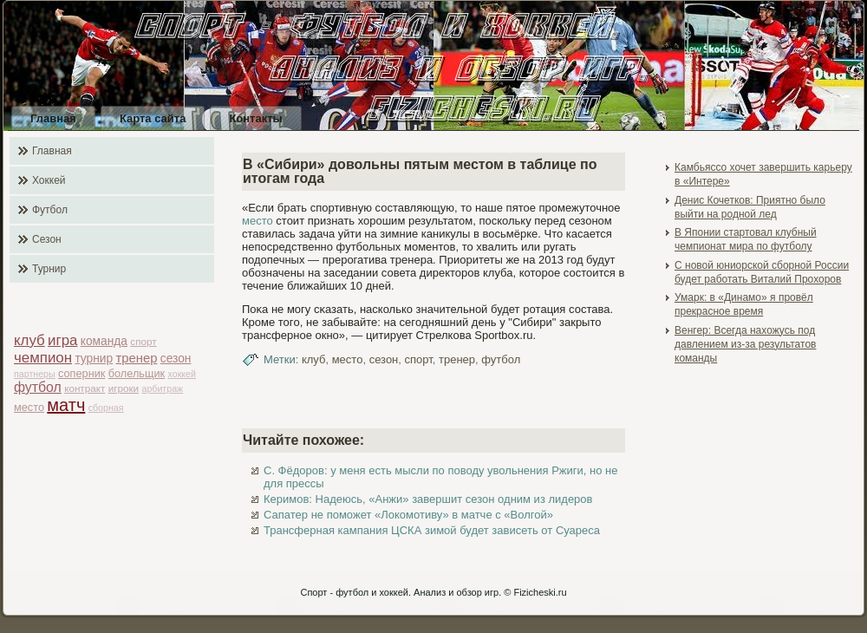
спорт (143, 341)
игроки (123, 388)
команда (104, 341)
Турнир (49, 269)
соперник (81, 373)
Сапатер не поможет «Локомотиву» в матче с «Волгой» (408, 514)
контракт (84, 388)
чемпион (43, 357)
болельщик (136, 373)
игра (62, 340)
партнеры (34, 374)
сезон (176, 358)
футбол (38, 387)
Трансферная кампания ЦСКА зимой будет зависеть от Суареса (432, 530)
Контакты (255, 118)
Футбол (50, 210)
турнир (94, 358)
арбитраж (162, 388)
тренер (137, 358)
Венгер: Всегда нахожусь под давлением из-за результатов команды (745, 344)
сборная (106, 407)
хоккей (182, 374)
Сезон (47, 239)
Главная (53, 118)
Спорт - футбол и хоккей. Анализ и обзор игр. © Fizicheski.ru (433, 592)
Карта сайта (153, 118)
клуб (29, 340)
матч (66, 404)
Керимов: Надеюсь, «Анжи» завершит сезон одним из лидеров (428, 499)
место (29, 407)
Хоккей (49, 180)
